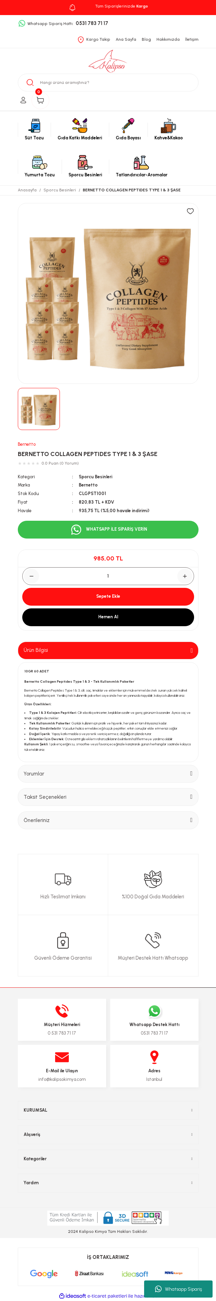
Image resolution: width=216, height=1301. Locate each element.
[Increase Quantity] (184, 576)
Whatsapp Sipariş (178, 1289)
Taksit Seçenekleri (45, 797)
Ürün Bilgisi (36, 650)
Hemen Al (108, 616)
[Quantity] (108, 576)
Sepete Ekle (108, 596)
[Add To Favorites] (190, 211)
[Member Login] (23, 100)
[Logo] (108, 62)
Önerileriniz (37, 820)
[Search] (108, 82)
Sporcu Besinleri (95, 476)
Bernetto (27, 444)
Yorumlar (34, 774)
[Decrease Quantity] (31, 576)
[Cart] (40, 100)
